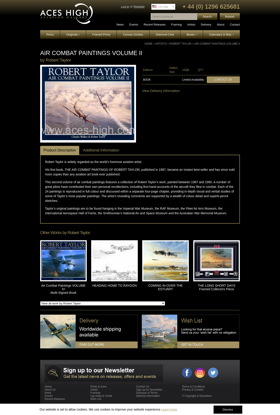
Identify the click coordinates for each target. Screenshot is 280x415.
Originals (73, 34)
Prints (50, 34)
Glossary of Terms (147, 392)
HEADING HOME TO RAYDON (114, 285)
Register (139, 6)
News (120, 24)
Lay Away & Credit (101, 395)
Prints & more (98, 386)
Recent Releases (155, 24)
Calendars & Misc (221, 34)
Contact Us (223, 79)
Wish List (95, 399)
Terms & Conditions (193, 386)
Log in (125, 6)
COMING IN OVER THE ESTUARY (165, 287)
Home (148, 43)
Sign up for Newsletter (149, 389)
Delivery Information (148, 395)
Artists (191, 24)
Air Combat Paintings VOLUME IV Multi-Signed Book (63, 289)
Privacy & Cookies (192, 389)
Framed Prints (101, 34)
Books (192, 34)
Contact (235, 24)
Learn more (169, 409)
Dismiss (228, 409)
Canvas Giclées (133, 34)
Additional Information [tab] (101, 150)
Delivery (206, 24)
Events (133, 24)
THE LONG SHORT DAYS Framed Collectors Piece (216, 287)
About (220, 24)
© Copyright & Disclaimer (197, 395)
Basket (229, 16)
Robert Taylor (180, 43)
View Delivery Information (161, 91)
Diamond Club (165, 34)
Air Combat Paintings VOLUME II (217, 43)
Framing (176, 24)
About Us (50, 389)
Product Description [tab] (59, 150)
